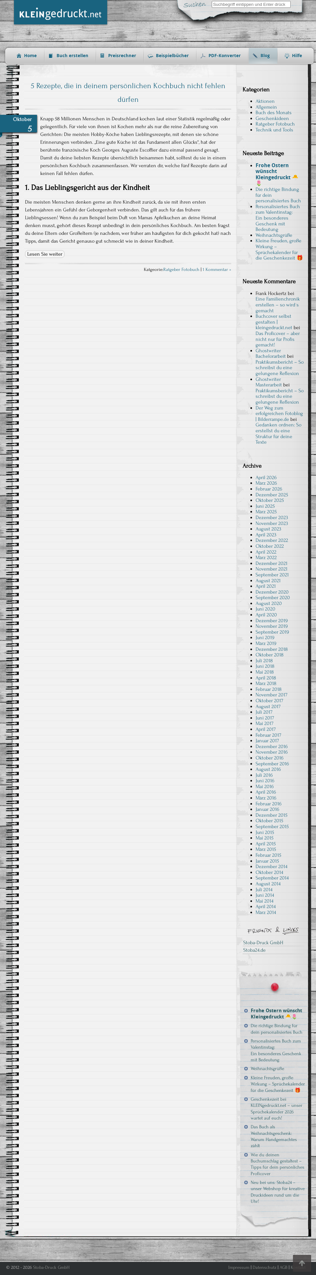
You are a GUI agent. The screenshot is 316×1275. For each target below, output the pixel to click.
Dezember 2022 (272, 540)
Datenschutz (264, 1267)
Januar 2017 (267, 741)
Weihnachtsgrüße (274, 235)
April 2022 (266, 552)
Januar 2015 (267, 861)
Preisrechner (122, 56)
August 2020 (269, 603)
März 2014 (266, 912)
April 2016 (266, 792)
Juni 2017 (265, 718)
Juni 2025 (265, 506)
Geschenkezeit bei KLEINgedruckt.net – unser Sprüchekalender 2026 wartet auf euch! (276, 1108)
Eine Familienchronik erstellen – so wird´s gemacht (278, 304)
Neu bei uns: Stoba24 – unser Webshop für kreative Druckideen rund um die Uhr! (278, 1192)
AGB (283, 1267)
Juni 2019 (265, 637)
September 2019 (272, 632)
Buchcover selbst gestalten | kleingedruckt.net (274, 321)
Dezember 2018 (272, 649)
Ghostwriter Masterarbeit (269, 382)
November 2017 (271, 695)
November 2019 (272, 626)
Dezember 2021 (271, 563)
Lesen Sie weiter (44, 254)
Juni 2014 (265, 895)
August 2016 (268, 769)
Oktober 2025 (270, 500)
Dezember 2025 (272, 495)
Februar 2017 (268, 735)
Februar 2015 (268, 855)
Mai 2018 (265, 672)
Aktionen (265, 101)
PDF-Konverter (225, 56)
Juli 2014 (264, 889)
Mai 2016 (265, 786)
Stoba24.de (254, 950)
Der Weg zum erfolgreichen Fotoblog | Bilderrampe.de (279, 413)
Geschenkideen (272, 118)
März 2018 (266, 683)
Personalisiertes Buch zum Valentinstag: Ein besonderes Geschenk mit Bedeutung (278, 218)
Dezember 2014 (271, 866)
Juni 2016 (265, 781)
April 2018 (266, 678)
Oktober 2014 (269, 872)
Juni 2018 (265, 666)
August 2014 (268, 884)
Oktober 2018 (270, 655)
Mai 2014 (264, 901)
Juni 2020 (265, 609)
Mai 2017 (264, 723)
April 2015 (266, 844)
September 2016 (272, 764)
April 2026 (266, 477)
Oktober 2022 (270, 546)
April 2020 (266, 615)
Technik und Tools (274, 130)
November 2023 (272, 523)
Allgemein (266, 107)
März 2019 (266, 643)
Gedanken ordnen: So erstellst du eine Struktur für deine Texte (278, 433)
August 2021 (268, 581)
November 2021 (271, 569)
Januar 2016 (267, 809)
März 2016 (266, 798)
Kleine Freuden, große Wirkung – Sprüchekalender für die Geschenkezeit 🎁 (279, 249)
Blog (265, 56)
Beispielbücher (172, 56)
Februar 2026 (269, 489)
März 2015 (266, 849)
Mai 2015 (264, 838)
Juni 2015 (265, 832)
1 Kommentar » (217, 269)
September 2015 (272, 826)
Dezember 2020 (272, 592)
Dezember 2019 (272, 621)
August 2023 (268, 529)
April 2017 (266, 729)
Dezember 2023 (272, 517)
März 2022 (266, 557)
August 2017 (268, 706)
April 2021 (266, 586)
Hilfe (297, 56)
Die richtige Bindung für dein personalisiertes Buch (276, 1029)
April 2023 (266, 535)
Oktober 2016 (270, 758)
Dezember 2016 (272, 746)
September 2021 (272, 575)
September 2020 (273, 597)
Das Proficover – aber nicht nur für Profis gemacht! (278, 339)
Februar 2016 (269, 804)
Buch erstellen (72, 56)
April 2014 (266, 906)
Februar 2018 (269, 689)
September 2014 (272, 878)
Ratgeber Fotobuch (181, 269)
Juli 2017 (264, 712)
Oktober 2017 (269, 701)
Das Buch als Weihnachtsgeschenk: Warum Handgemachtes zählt (274, 1136)
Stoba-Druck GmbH (263, 943)
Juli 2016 (264, 775)
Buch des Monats (274, 112)
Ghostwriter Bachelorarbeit (271, 353)
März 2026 (266, 483)
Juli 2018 (264, 661)
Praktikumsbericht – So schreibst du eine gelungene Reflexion (280, 367)
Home (30, 56)
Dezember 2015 (271, 815)
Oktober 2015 (269, 821)
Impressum (238, 1267)
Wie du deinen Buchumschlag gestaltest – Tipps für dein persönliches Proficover (277, 1164)
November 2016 (272, 752)
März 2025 (266, 512)
